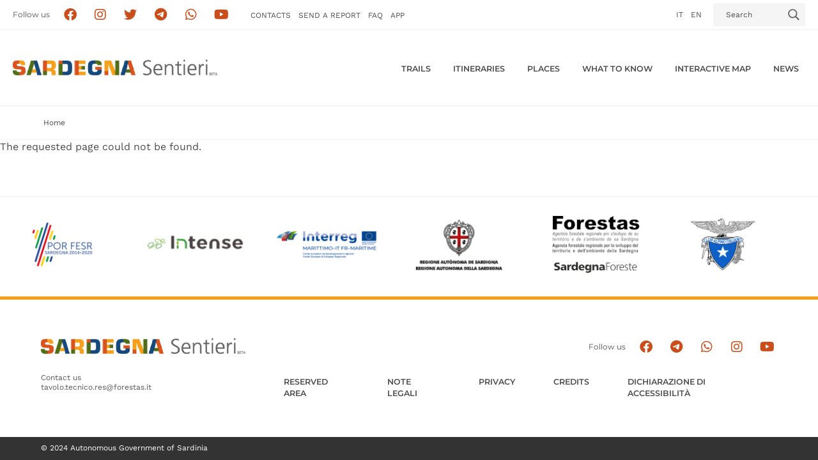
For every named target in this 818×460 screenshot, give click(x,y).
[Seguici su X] (130, 15)
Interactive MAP (713, 68)
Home (54, 122)
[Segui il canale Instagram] (736, 346)
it (679, 14)
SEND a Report (329, 15)
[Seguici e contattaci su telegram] (160, 15)
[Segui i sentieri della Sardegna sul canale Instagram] (100, 15)
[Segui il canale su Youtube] (221, 15)
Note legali (402, 387)
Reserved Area (306, 387)
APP (397, 15)
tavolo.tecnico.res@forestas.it (96, 387)
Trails (416, 68)
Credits (571, 382)
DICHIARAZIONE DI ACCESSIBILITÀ (667, 387)
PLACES (543, 68)
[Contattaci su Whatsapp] (191, 15)
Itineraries (479, 68)
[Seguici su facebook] (70, 15)
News (786, 68)
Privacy (497, 382)
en (696, 14)
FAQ (375, 15)
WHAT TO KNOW (617, 68)
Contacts (271, 15)
